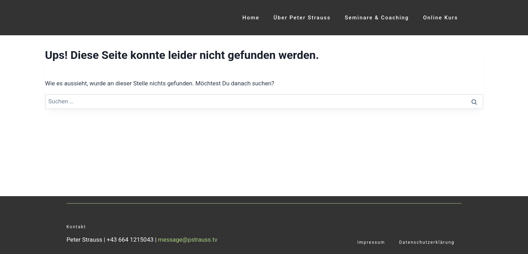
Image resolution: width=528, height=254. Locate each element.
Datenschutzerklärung (427, 242)
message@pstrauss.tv (187, 239)
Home (250, 17)
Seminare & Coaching (377, 17)
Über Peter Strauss (302, 17)
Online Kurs (440, 17)
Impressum (371, 242)
